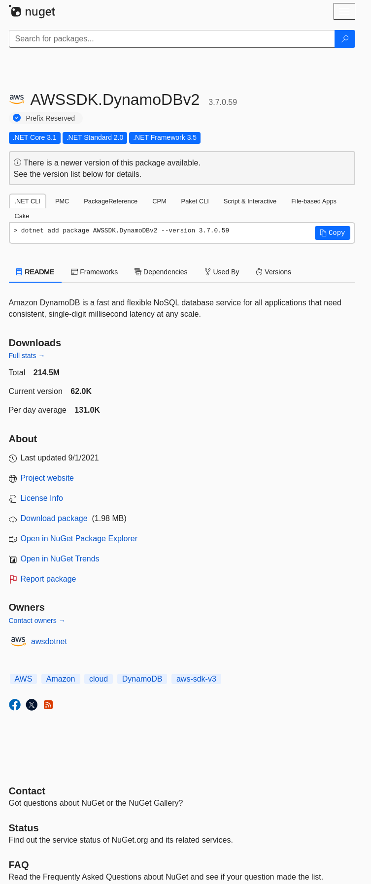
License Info (42, 498)
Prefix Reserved (50, 118)
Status (24, 827)
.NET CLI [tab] (27, 201)
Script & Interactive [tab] (250, 201)
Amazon (60, 679)
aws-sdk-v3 (196, 679)
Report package (48, 579)
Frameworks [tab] (94, 272)
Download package (54, 518)
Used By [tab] (221, 272)
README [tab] (35, 272)
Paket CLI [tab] (195, 201)
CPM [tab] (159, 201)
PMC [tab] (62, 201)
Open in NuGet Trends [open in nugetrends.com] (60, 559)
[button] (332, 233)
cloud (98, 679)
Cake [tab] (22, 216)
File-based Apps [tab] (314, 201)
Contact (27, 791)
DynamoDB (142, 679)
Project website (47, 478)
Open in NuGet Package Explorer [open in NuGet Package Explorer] (79, 538)
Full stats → (27, 356)
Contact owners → (37, 620)
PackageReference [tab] (110, 201)
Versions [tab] (273, 272)
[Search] (345, 39)
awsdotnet (49, 641)
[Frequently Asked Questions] (19, 864)
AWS (24, 679)
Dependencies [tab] (161, 272)
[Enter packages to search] (172, 39)
